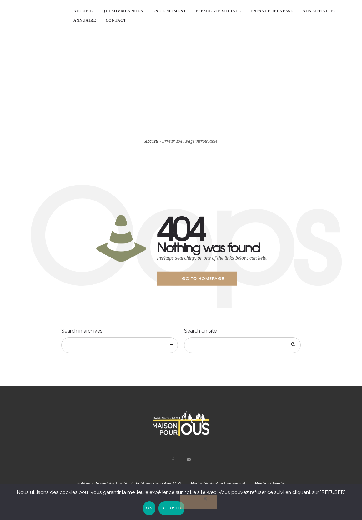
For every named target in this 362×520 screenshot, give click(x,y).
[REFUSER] (199, 503)
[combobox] (119, 345)
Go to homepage (203, 278)
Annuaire (84, 20)
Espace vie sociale (218, 11)
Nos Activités (319, 11)
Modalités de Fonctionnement (217, 483)
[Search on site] (242, 345)
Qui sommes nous (122, 11)
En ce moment (169, 11)
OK (149, 508)
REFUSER (172, 508)
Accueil (151, 141)
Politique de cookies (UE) (158, 483)
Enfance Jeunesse (271, 11)
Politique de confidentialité (102, 483)
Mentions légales (269, 483)
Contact (116, 20)
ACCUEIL (83, 11)
